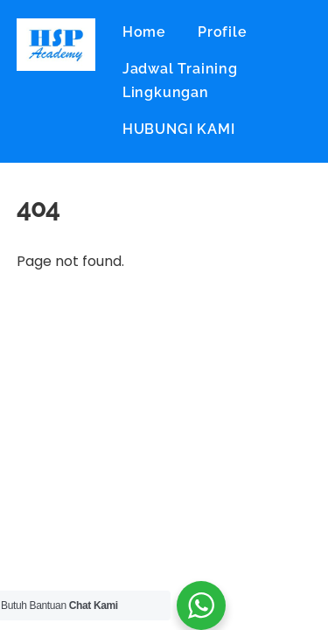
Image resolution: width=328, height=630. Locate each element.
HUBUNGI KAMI (178, 129)
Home (144, 32)
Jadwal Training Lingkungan (180, 80)
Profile (223, 32)
